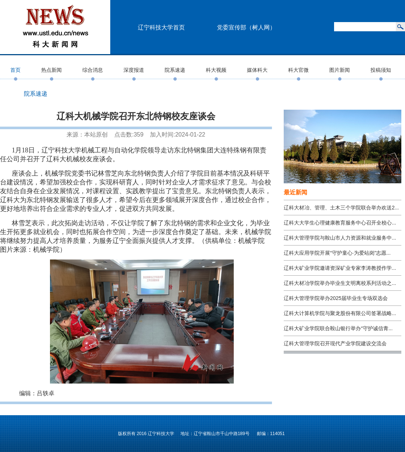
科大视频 (216, 70)
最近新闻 (295, 192)
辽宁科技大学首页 (161, 27)
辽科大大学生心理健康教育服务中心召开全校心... (340, 223)
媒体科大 (257, 70)
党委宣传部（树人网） (246, 27)
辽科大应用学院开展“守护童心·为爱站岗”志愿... (337, 253)
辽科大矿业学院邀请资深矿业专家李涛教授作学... (340, 268)
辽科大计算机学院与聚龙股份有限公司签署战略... (340, 313)
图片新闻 (339, 70)
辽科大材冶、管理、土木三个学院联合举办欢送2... (341, 208)
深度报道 (133, 70)
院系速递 (175, 70)
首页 (15, 70)
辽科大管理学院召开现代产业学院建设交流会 (335, 343)
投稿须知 (380, 70)
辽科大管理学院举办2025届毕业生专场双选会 (336, 298)
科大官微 (298, 70)
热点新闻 (51, 70)
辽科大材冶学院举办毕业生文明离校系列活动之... (340, 283)
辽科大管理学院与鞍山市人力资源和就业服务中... (340, 238)
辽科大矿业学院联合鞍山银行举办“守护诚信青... (338, 328)
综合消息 (92, 70)
